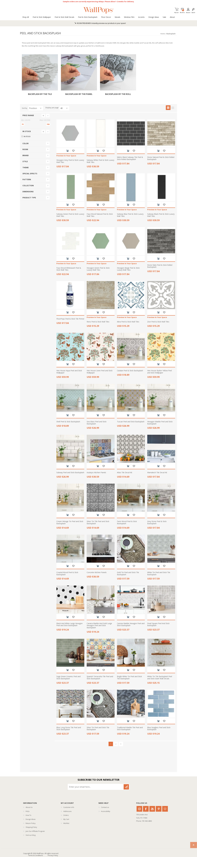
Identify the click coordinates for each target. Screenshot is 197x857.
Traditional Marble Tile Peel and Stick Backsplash (130, 728)
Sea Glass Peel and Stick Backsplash (96, 423)
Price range (28, 115)
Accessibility (105, 811)
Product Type (29, 197)
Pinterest (158, 809)
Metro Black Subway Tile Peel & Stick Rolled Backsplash (130, 158)
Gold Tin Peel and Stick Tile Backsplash (128, 573)
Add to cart (67, 151)
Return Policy (31, 823)
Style (25, 161)
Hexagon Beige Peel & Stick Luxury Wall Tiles (128, 269)
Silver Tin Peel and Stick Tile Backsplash (98, 728)
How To (28, 815)
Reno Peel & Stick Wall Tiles (98, 322)
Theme (25, 167)
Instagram (139, 809)
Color (25, 143)
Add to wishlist (73, 151)
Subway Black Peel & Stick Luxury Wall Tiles (161, 215)
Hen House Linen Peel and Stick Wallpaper (99, 372)
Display (48, 108)
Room (25, 149)
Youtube (152, 809)
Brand (25, 155)
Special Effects (29, 173)
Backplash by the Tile (40, 94)
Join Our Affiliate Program (35, 831)
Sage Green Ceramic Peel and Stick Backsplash (68, 677)
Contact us (105, 807)
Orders (66, 815)
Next (121, 744)
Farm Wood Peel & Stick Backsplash (127, 522)
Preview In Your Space (66, 156)
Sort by (24, 108)
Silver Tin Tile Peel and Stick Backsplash (98, 522)
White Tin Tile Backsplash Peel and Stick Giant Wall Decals (159, 677)
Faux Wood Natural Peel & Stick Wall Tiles (100, 215)
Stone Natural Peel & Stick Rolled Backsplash (160, 158)
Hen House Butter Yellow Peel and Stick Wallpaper (159, 372)
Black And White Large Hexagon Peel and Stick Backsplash (69, 624)
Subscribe (126, 786)
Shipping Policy (31, 827)
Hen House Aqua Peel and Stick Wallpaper (69, 372)
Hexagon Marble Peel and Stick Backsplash (160, 423)
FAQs (28, 811)
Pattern (26, 179)
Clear (43, 115)
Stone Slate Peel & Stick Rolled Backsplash (159, 266)
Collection (28, 185)
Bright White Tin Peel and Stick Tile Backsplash (129, 677)
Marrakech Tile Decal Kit (157, 473)
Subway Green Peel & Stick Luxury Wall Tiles (70, 215)
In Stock (26, 131)
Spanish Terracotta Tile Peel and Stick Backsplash (100, 677)
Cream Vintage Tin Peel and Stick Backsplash (69, 522)
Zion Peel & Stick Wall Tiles (158, 322)
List (172, 107)
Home (162, 34)
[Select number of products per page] (64, 108)
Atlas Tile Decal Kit (124, 473)
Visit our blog (30, 835)
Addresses (67, 811)
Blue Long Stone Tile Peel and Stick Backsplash (68, 728)
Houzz (165, 809)
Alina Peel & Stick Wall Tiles (128, 322)
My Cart (66, 819)
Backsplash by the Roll (118, 94)
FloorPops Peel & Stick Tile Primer (70, 319)
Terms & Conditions (35, 855)
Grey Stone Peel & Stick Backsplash (156, 522)
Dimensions (28, 191)
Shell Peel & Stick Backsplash (68, 422)
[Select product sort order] (35, 108)
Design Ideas (31, 819)
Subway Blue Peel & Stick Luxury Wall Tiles (130, 215)
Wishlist (66, 823)
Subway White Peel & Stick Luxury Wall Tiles (100, 161)
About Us (29, 807)
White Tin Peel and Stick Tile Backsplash (158, 573)
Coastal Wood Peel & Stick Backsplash (67, 573)
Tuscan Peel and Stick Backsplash (130, 422)
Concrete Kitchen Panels (97, 572)
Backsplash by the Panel (78, 94)
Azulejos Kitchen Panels (96, 473)
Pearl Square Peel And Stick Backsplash (158, 624)
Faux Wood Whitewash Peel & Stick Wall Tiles (68, 269)
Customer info (68, 807)
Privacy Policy (53, 855)
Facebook (146, 809)
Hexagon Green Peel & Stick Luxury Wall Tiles (98, 269)
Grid (168, 107)
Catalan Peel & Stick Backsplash (130, 371)
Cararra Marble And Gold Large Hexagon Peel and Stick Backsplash (99, 625)
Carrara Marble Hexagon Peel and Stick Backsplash (130, 624)
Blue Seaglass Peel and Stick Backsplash (158, 728)
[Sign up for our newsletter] (96, 786)
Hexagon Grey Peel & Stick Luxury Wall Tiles (70, 161)
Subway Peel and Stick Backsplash (70, 473)
